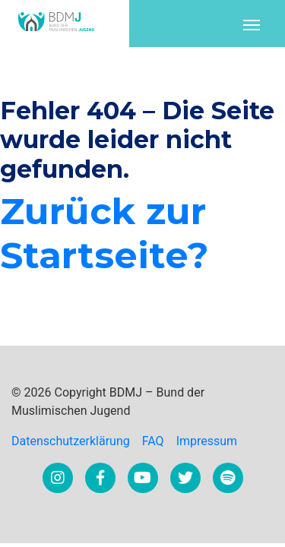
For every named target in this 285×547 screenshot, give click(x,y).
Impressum (207, 441)
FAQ (153, 441)
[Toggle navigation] (251, 23)
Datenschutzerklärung (70, 441)
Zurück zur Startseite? (104, 233)
